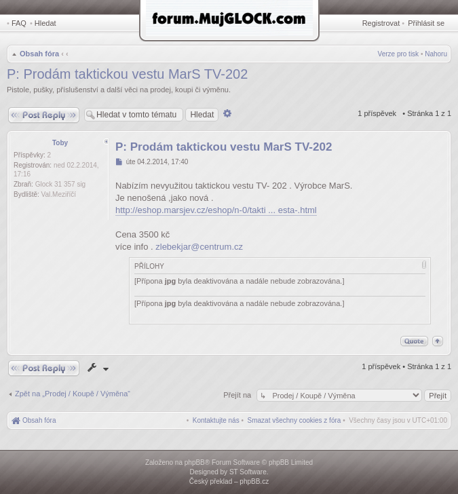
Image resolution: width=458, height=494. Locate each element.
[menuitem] (294, 420)
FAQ (19, 23)
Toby (60, 143)
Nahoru (436, 54)
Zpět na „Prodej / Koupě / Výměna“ (72, 394)
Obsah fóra (39, 54)
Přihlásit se (426, 23)
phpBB (195, 462)
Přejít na (238, 395)
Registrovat (381, 23)
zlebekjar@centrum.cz (199, 247)
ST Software (248, 472)
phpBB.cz (254, 481)
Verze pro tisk (398, 54)
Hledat (45, 23)
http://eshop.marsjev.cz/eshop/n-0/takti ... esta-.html (216, 210)
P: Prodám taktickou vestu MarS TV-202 (127, 73)
